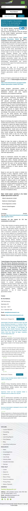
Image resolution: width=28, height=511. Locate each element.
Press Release (5, 439)
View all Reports (20, 319)
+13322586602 (11, 497)
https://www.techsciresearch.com (14, 315)
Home (21, 16)
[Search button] (26, 7)
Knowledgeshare (6, 452)
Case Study (5, 457)
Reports (4, 434)
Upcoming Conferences (8, 444)
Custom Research (7, 429)
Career (4, 469)
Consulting (5, 432)
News (3, 449)
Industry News (6, 459)
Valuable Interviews (7, 462)
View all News (19, 374)
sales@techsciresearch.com (12, 312)
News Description (9, 16)
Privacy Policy (5, 482)
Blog (3, 442)
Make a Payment (6, 484)
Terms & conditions (7, 479)
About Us (4, 472)
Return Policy (5, 477)
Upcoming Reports (7, 437)
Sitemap (4, 464)
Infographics (5, 454)
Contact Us (5, 474)
